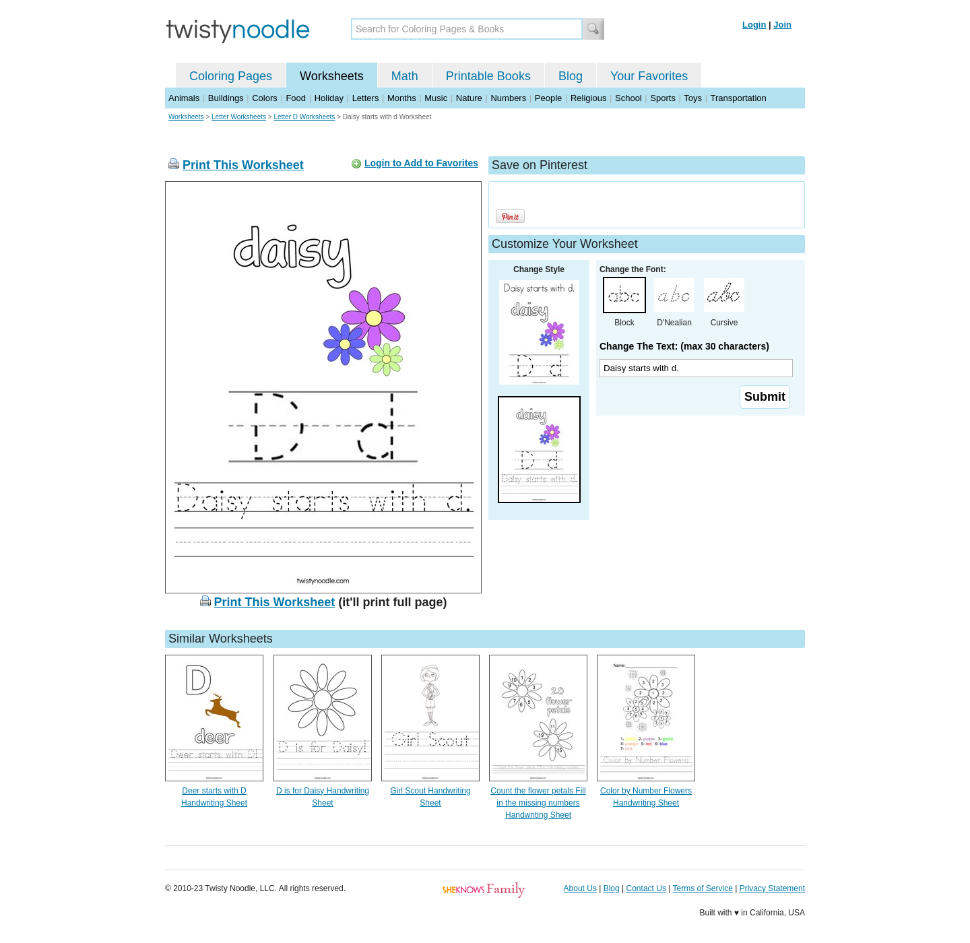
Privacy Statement (772, 888)
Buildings (226, 98)
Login (754, 25)
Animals (183, 98)
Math (404, 76)
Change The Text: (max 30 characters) (684, 346)
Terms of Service (702, 888)
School (628, 98)
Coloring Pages (230, 76)
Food (296, 98)
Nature (469, 98)
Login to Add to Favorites (421, 163)
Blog (570, 76)
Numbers (508, 98)
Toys (693, 98)
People (548, 98)
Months (401, 98)
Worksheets (332, 76)
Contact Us (646, 888)
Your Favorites (649, 76)
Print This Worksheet (243, 165)
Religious (588, 98)
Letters (365, 98)
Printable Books (488, 76)
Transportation (738, 98)
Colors (265, 98)
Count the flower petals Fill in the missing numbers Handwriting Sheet (537, 803)
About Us (580, 888)
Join (782, 25)
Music (435, 98)
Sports (663, 98)
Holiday (329, 98)
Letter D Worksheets (304, 117)
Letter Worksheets (239, 117)
